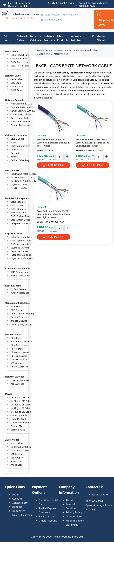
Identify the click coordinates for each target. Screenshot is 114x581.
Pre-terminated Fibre (21, 342)
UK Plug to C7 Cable (20, 408)
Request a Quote (51, 19)
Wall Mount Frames (20, 122)
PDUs (13, 143)
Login (15, 495)
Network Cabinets (35, 38)
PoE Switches (17, 384)
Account (17, 499)
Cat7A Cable (16, 90)
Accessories (16, 461)
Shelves (14, 150)
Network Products (49, 38)
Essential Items (13, 285)
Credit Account (48, 521)
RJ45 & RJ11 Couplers (20, 276)
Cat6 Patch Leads (19, 59)
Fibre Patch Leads (19, 345)
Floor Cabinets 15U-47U (22, 107)
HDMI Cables (16, 444)
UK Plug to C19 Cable (20, 401)
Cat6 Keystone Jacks (20, 241)
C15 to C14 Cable (18, 419)
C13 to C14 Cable (18, 416)
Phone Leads (17, 465)
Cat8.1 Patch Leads (19, 66)
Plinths (13, 157)
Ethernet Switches (19, 380)
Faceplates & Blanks (20, 223)
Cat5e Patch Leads (19, 55)
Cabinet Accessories (20, 125)
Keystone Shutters (19, 248)
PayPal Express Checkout (47, 510)
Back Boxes (16, 307)
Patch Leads (7, 38)
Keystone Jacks (13, 233)
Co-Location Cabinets (21, 115)
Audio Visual (101, 38)
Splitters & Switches (20, 447)
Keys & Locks (17, 139)
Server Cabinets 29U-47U (23, 111)
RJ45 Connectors (19, 272)
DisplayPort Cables (19, 451)
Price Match (71, 14)
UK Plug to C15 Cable (20, 412)
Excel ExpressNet (19, 188)
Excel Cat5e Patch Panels (23, 174)
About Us (71, 500)
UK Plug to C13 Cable (20, 398)
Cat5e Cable (16, 79)
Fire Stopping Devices (21, 325)
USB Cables (16, 454)
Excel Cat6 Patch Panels (22, 178)
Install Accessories (19, 293)
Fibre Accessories (19, 367)
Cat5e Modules (18, 202)
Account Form (74, 517)
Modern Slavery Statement (75, 523)
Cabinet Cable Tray (19, 160)
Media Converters (19, 360)
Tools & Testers (18, 289)
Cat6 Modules (17, 206)
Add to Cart (56, 165)
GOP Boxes (16, 310)
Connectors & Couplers (17, 268)
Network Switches (76, 38)
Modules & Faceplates (17, 198)
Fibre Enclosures (18, 356)
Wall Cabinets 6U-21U (21, 104)
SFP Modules (17, 363)
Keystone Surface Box (21, 259)
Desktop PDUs (17, 430)
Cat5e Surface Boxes (20, 216)
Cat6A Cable (16, 87)
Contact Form (20, 503)
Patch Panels (12, 170)
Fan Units (15, 153)
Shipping (17, 507)
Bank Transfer (47, 517)
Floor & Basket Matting (22, 314)
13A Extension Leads (20, 423)
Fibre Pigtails (16, 349)
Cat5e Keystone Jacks (21, 237)
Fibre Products (62, 38)
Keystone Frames (19, 185)
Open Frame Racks (19, 118)
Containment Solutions (17, 303)
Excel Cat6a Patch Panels (23, 181)
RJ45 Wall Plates (18, 213)
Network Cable (22, 38)
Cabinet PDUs (17, 426)
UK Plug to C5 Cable (20, 405)
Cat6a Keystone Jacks (21, 244)
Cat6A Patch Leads (20, 62)
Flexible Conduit (18, 317)
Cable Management (20, 146)
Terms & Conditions (72, 506)
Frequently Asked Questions (22, 513)
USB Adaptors (17, 458)
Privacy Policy (74, 512)
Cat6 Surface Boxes (20, 220)
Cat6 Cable (15, 83)
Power (8, 394)
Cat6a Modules (18, 209)
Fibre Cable (16, 338)
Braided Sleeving (18, 321)
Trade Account (50, 14)
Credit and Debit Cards (48, 502)
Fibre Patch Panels (19, 352)
